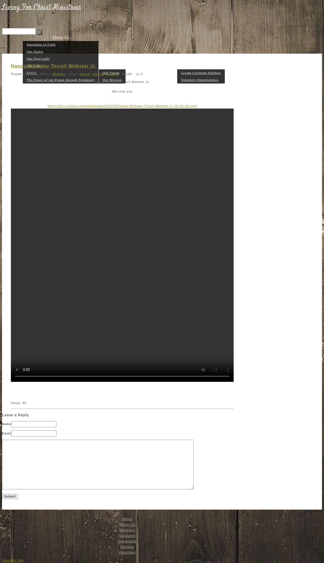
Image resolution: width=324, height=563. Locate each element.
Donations (153, 79)
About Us (61, 37)
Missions (112, 65)
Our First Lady (38, 58)
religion (98, 74)
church (84, 74)
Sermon (170, 79)
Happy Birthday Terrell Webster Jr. (53, 66)
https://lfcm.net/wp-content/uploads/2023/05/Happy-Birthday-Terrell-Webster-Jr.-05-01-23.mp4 (122, 106)
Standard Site (13, 560)
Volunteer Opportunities (199, 80)
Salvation (127, 536)
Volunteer (201, 65)
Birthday (59, 74)
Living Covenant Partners (201, 73)
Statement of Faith (41, 44)
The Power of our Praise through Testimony (61, 80)
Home (17, 79)
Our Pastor (35, 51)
